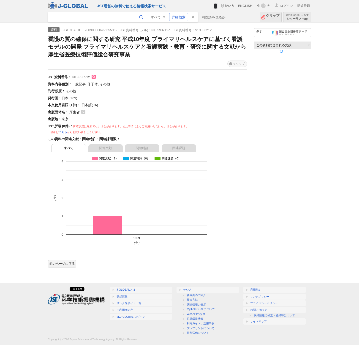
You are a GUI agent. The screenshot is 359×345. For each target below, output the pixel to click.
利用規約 (255, 289)
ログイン (286, 6)
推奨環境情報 (195, 318)
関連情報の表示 (196, 304)
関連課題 (178, 148)
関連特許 (142, 148)
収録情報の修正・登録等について (274, 315)
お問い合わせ (258, 310)
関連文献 (105, 148)
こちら (63, 132)
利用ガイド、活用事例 (200, 323)
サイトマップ (258, 321)
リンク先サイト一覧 (129, 303)
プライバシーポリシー (264, 303)
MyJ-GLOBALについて (201, 309)
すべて (68, 148)
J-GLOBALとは (126, 289)
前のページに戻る (62, 263)
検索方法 (192, 299)
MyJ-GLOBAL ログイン (131, 316)
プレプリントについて (200, 328)
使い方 (229, 6)
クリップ (273, 17)
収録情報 (122, 296)
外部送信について (198, 332)
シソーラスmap (297, 17)
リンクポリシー (259, 296)
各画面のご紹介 (196, 295)
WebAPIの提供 (196, 314)
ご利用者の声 (125, 310)
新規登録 (303, 6)
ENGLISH (245, 6)
